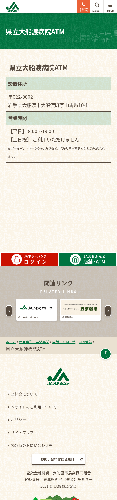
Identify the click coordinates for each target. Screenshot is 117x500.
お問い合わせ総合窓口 (57, 460)
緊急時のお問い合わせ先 (37, 444)
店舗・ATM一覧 (80, 341)
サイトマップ (26, 432)
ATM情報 (17, 349)
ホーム (12, 341)
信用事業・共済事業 (42, 341)
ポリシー (21, 419)
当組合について (28, 393)
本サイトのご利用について (40, 406)
